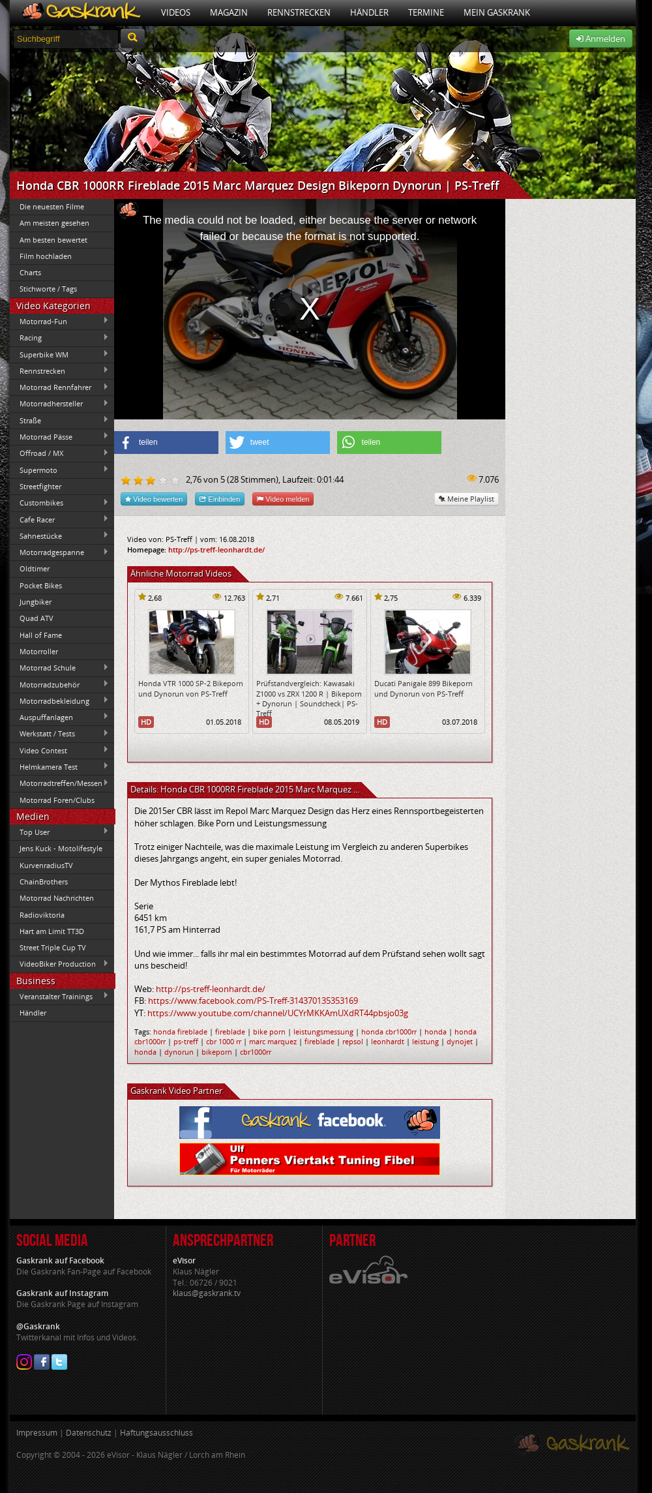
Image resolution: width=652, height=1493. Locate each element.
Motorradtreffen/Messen (59, 783)
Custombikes (59, 503)
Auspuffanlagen (59, 717)
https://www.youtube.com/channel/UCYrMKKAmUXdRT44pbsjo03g (277, 1013)
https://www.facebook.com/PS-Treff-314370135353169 (253, 1000)
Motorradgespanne (59, 552)
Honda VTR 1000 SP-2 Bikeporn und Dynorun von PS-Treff (190, 688)
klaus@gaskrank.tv (207, 1293)
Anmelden (600, 38)
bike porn (269, 1031)
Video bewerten (154, 499)
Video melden (283, 499)
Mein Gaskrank (497, 12)
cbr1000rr (255, 1052)
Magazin (229, 12)
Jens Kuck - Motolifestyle (61, 848)
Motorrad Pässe (59, 436)
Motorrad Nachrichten (57, 898)
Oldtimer (35, 568)
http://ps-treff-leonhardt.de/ (216, 549)
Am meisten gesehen (54, 223)
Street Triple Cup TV (53, 947)
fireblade (230, 1031)
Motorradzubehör (59, 684)
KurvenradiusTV (46, 865)
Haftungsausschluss (156, 1432)
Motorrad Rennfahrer (59, 387)
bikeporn (216, 1052)
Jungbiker (36, 602)
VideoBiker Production (59, 964)
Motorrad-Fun (59, 321)
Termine (426, 12)
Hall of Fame (41, 635)
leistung (425, 1041)
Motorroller (39, 651)
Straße (59, 420)
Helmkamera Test (59, 766)
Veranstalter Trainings (59, 996)
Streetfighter (40, 486)
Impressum (36, 1432)
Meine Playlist (466, 499)
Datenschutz (88, 1432)
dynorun (179, 1052)
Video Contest (59, 750)
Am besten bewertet (53, 240)
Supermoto (59, 469)
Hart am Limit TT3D (52, 931)
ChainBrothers (44, 881)
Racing (59, 338)
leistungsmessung (323, 1031)
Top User (59, 831)
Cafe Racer (59, 519)
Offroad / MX (59, 453)
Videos (175, 12)
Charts (30, 272)
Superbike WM (59, 354)
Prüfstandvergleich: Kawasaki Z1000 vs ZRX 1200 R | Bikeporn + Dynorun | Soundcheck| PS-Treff (309, 698)
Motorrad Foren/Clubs (57, 800)
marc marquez (273, 1041)
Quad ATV (36, 618)
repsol (352, 1041)
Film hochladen (46, 256)
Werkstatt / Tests (59, 734)
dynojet (460, 1041)
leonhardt (387, 1041)
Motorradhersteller (59, 404)
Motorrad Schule (59, 668)
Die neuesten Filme (52, 206)
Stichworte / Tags (48, 289)
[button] (166, 442)
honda (435, 1031)
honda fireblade (180, 1031)
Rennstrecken (299, 12)
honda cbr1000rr (389, 1031)
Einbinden (220, 499)
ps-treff (185, 1041)
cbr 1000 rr (223, 1041)
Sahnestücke (59, 535)
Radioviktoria (42, 915)
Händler (369, 12)
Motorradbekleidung (59, 700)
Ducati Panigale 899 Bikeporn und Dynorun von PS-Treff (423, 688)
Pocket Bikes (41, 585)
